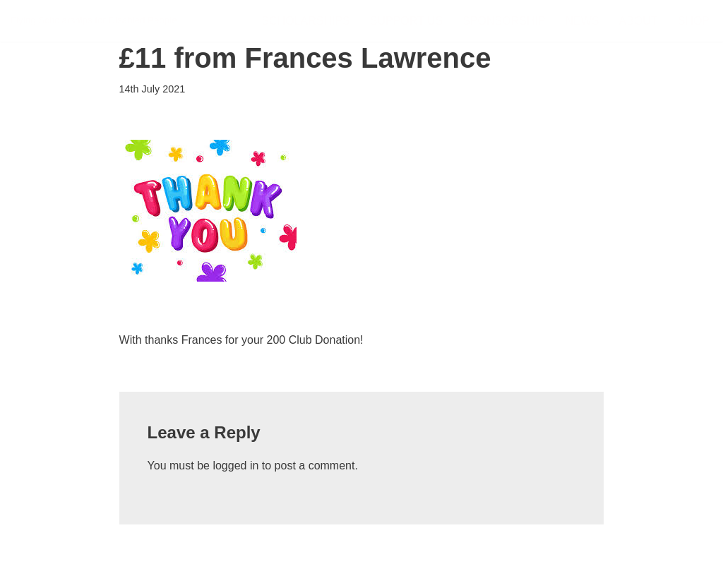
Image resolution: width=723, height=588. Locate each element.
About (638, 21)
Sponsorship (503, 21)
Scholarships (305, 21)
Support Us (406, 21)
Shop (694, 21)
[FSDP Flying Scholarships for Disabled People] (94, 21)
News (582, 21)
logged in (235, 466)
